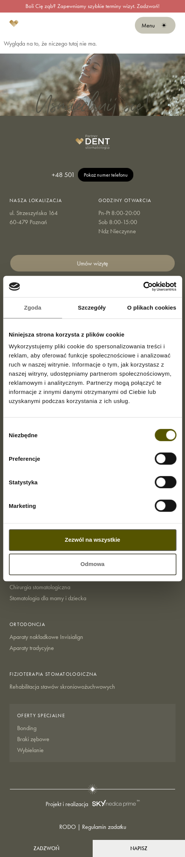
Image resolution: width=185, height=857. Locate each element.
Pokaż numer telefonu (106, 174)
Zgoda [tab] (32, 307)
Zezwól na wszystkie (92, 539)
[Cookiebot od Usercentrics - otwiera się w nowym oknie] (143, 286)
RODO (67, 827)
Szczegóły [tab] (92, 307)
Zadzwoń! (148, 6)
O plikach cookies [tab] (151, 307)
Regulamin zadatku (104, 827)
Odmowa (92, 564)
